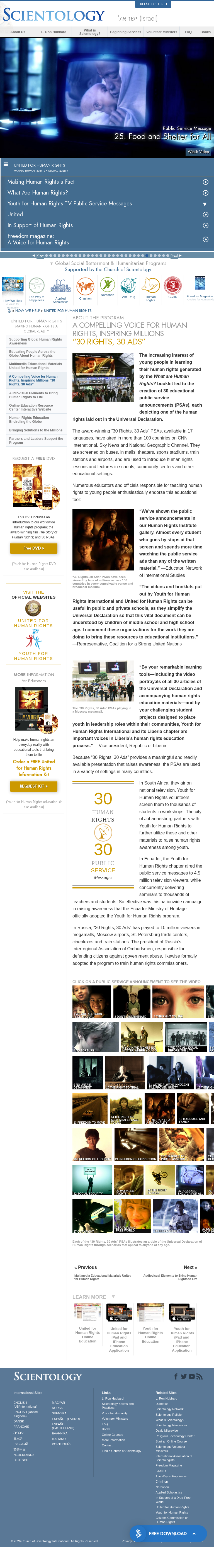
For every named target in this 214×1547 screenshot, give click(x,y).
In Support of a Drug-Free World (172, 1499)
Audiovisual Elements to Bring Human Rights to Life (33, 395)
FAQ (188, 32)
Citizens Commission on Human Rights (171, 1519)
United (15, 214)
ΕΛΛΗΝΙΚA (60, 1433)
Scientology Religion (169, 1414)
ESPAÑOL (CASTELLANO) (63, 1426)
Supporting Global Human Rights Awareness (35, 341)
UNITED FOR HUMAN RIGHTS (68, 310)
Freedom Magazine (168, 1465)
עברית (18, 1432)
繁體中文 (19, 1449)
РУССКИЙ (20, 1444)
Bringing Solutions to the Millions (35, 430)
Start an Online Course (171, 1441)
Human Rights (150, 289)
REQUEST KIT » (34, 786)
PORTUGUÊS (61, 1444)
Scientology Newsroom (171, 1425)
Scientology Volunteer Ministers (170, 1448)
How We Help (12, 301)
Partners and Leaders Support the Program (36, 441)
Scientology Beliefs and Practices (118, 1405)
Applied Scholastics (60, 289)
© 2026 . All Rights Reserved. (54, 1541)
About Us (17, 32)
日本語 (18, 1438)
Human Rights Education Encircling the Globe (29, 420)
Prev (40, 255)
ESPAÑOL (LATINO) (66, 1418)
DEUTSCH (20, 1460)
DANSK (18, 1421)
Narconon (107, 286)
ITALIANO (59, 1439)
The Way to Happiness (36, 289)
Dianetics (161, 1403)
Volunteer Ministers (161, 32)
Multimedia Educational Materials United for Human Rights (35, 366)
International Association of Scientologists (173, 1458)
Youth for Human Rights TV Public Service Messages (70, 204)
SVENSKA (59, 1413)
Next (174, 255)
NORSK (57, 1408)
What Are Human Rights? (38, 193)
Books (205, 32)
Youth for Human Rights (171, 1512)
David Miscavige (166, 1430)
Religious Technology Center (174, 1436)
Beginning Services (125, 32)
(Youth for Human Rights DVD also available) (34, 566)
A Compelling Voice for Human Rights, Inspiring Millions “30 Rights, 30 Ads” (33, 380)
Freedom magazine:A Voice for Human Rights (38, 239)
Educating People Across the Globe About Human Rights (32, 354)
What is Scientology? (89, 32)
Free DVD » (33, 548)
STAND (160, 1471)
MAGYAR (58, 1402)
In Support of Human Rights (40, 225)
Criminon (85, 288)
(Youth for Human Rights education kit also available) (34, 804)
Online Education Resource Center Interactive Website (31, 407)
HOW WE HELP (28, 310)
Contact (107, 1445)
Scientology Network (169, 1409)
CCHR (172, 287)
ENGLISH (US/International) (25, 1404)
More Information (113, 1440)
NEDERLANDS (23, 1454)
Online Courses (112, 1434)
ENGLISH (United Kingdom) (25, 1413)
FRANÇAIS (21, 1426)
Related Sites (153, 4)
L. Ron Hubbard (53, 32)
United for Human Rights (172, 1507)
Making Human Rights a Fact (41, 182)
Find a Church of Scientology (121, 1451)
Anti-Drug (128, 287)
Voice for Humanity (115, 1413)
